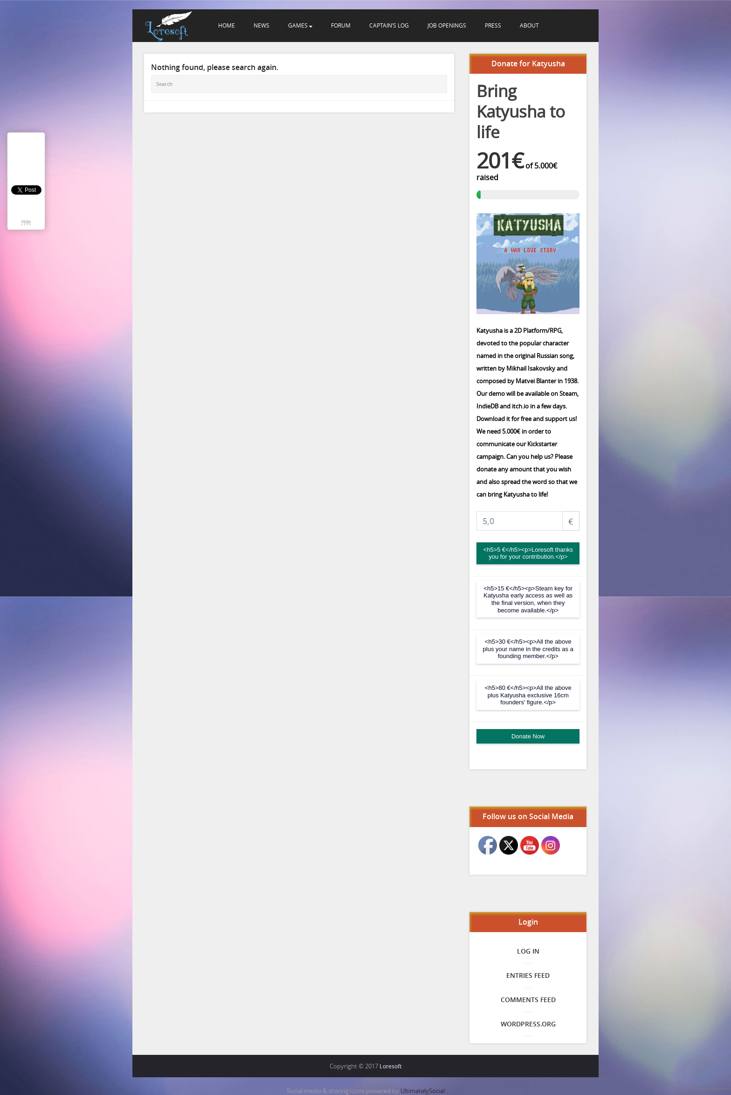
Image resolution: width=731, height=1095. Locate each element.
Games (300, 25)
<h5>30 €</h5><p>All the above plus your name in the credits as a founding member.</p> (528, 649)
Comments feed (528, 999)
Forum (341, 25)
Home (226, 25)
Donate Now (528, 736)
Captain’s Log (389, 25)
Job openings (447, 25)
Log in (528, 951)
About (529, 25)
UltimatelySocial (422, 1091)
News (261, 25)
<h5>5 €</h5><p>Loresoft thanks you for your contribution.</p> (528, 553)
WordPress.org (528, 1023)
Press (493, 25)
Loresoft (390, 1066)
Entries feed (528, 975)
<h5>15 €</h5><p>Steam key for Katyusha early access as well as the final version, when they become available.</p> (527, 599)
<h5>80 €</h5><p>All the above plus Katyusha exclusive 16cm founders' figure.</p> (528, 695)
